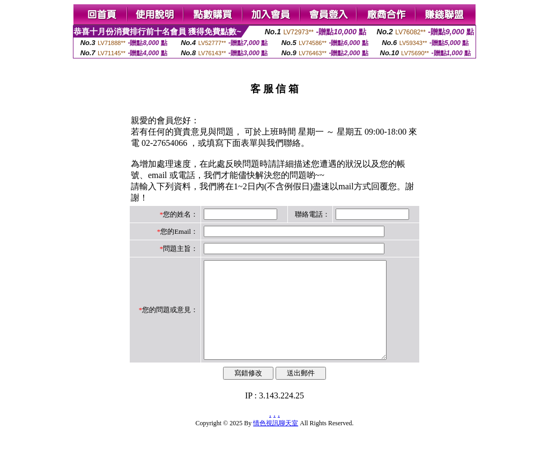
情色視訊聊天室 (275, 442)
